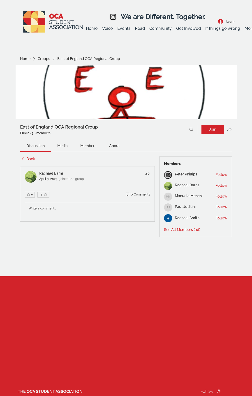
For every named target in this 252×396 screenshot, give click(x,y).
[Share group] (229, 129)
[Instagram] (113, 17)
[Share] (147, 173)
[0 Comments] (137, 194)
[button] (107, 28)
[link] (35, 146)
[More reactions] (43, 195)
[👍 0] (30, 195)
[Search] (191, 129)
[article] (87, 194)
